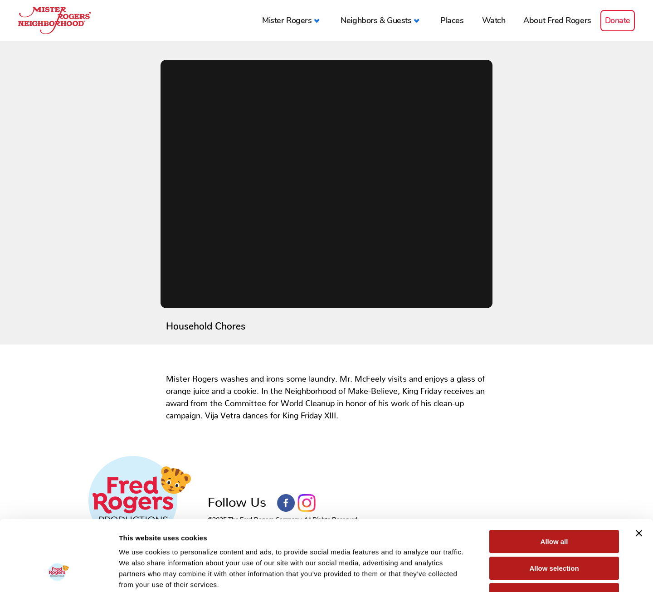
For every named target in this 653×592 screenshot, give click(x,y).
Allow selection (554, 508)
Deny (554, 534)
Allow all (554, 481)
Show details (476, 574)
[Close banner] (639, 473)
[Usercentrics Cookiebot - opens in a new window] (58, 574)
